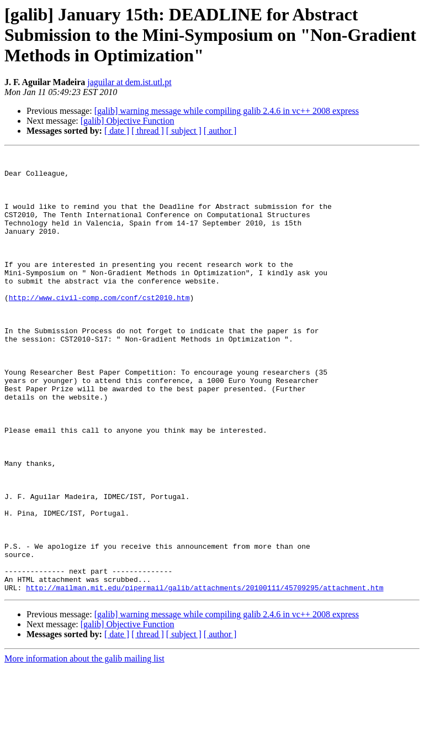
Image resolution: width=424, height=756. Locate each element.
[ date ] (116, 130)
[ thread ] (147, 130)
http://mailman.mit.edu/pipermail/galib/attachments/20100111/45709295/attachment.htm (204, 675)
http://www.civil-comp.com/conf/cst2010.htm (99, 327)
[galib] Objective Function (127, 120)
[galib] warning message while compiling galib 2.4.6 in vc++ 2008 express (226, 111)
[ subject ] (184, 130)
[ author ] (220, 130)
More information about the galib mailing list (84, 746)
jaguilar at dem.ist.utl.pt (129, 82)
